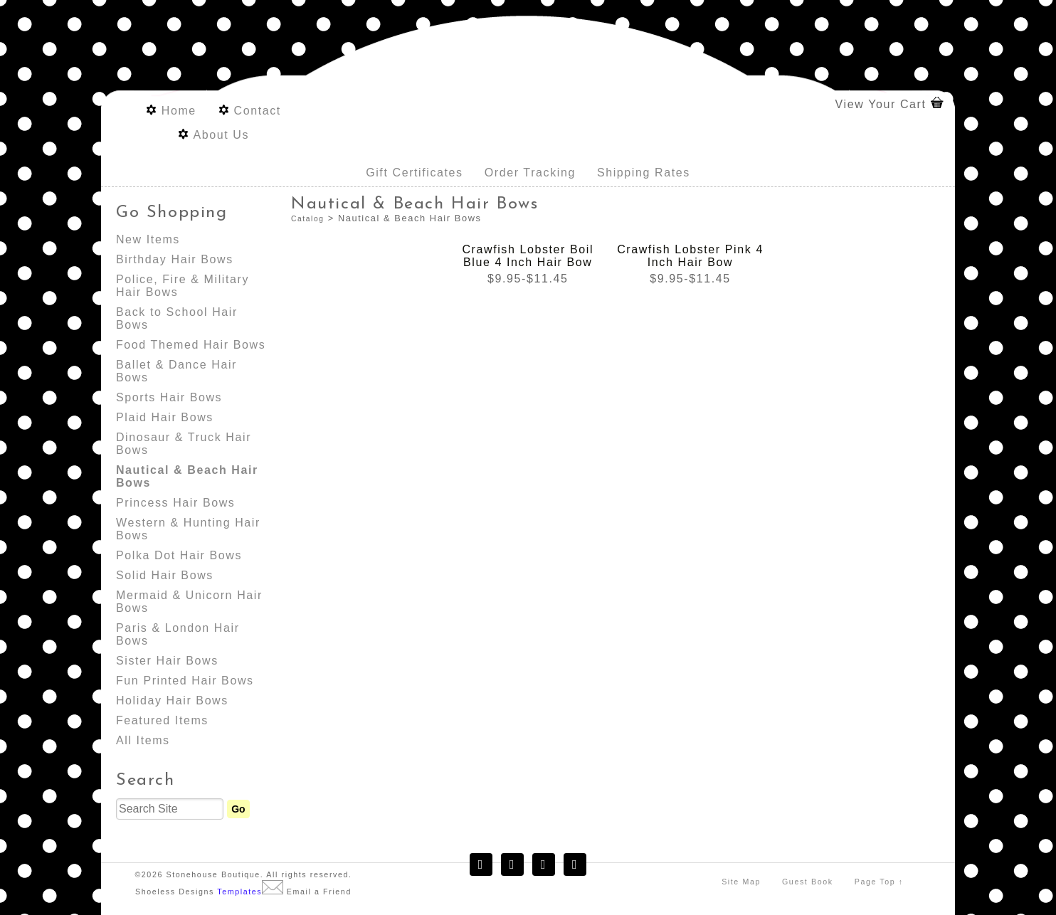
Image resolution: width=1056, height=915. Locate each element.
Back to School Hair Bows (177, 318)
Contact (256, 111)
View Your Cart (880, 104)
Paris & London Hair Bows (178, 634)
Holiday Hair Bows (172, 700)
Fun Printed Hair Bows (185, 681)
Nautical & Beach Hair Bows (187, 476)
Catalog (307, 219)
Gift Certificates (414, 172)
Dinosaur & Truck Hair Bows (183, 443)
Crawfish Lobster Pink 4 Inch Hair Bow (690, 255)
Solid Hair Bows (164, 575)
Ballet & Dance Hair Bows (176, 371)
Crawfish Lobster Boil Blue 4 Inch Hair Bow (527, 255)
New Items (148, 239)
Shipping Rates (643, 172)
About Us (221, 135)
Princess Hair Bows (176, 503)
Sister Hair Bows (167, 661)
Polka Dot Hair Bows (179, 555)
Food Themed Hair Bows (190, 345)
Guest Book (807, 881)
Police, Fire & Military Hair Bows (182, 285)
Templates (239, 891)
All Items (143, 740)
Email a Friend (319, 891)
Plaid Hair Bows (164, 417)
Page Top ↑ (879, 881)
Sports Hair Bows (169, 397)
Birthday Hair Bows (174, 259)
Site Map (741, 881)
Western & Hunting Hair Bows (188, 529)
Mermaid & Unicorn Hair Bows (189, 601)
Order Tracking (530, 172)
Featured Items (162, 720)
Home (179, 111)
